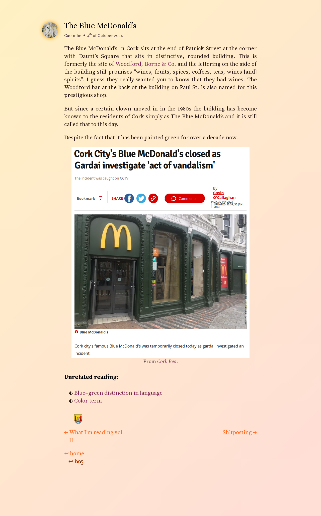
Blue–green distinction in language (118, 393)
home (74, 453)
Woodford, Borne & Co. (145, 64)
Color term (88, 401)
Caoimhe (72, 35)
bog (75, 461)
